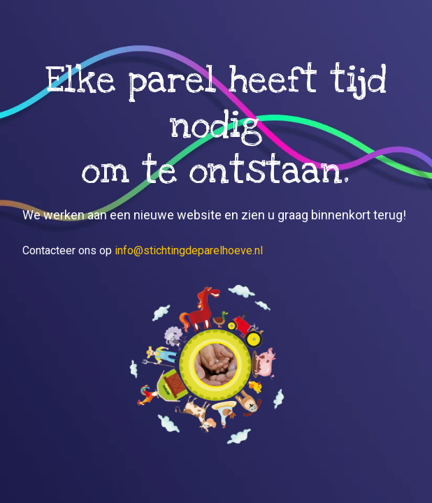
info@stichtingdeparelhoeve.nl (189, 250)
